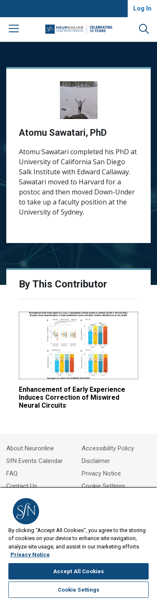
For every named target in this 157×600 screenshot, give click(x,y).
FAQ (12, 473)
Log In (142, 8)
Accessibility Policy (108, 448)
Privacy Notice (101, 473)
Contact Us (21, 486)
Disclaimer (96, 461)
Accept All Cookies (78, 571)
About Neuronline (30, 448)
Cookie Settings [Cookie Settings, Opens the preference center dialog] (79, 590)
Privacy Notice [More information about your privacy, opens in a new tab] (30, 554)
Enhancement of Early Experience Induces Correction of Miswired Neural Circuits (72, 397)
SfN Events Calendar (34, 461)
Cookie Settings (103, 486)
